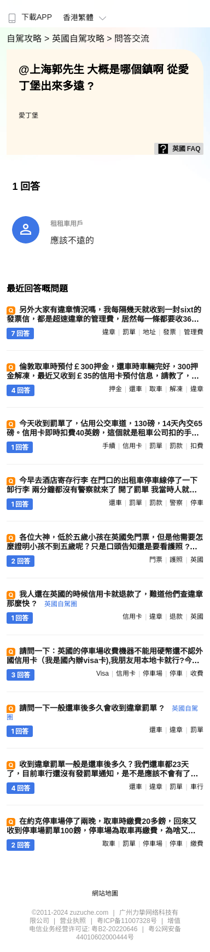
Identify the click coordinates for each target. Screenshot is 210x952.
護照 (176, 560)
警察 (176, 503)
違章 (108, 332)
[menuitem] (28, 13)
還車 (135, 389)
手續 (108, 446)
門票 (155, 560)
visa (102, 673)
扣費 (196, 446)
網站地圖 (105, 893)
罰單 (129, 332)
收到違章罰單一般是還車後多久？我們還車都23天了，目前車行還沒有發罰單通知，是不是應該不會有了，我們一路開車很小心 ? (102, 773)
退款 (176, 616)
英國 (196, 560)
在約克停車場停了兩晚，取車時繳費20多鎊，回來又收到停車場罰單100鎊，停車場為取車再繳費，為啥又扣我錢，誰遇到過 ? (101, 830)
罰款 (176, 446)
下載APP (28, 17)
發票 (169, 332)
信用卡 (132, 446)
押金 (115, 389)
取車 (155, 389)
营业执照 (73, 921)
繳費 (196, 843)
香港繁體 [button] (86, 17)
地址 (149, 332)
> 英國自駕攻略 (75, 38)
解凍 (176, 389)
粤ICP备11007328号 (126, 921)
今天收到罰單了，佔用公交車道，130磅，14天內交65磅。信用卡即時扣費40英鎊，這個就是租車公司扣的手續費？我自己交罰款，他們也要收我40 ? (104, 432)
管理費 (193, 332)
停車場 (152, 673)
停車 (196, 503)
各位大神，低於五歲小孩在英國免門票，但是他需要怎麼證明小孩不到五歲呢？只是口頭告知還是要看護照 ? (105, 546)
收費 (196, 673)
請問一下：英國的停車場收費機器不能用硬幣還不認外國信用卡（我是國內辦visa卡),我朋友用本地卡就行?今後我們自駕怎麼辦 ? (105, 660)
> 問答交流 (128, 38)
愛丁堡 (28, 115)
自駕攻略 (25, 38)
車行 (196, 787)
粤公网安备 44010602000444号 (128, 933)
